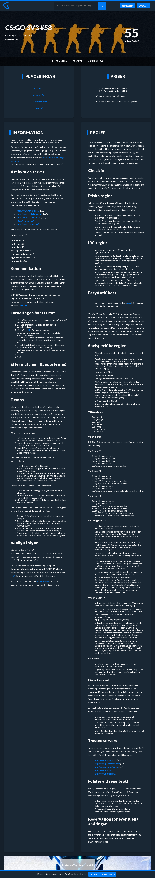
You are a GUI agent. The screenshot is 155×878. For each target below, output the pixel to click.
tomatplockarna (40, 101)
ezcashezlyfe (38, 108)
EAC (129, 303)
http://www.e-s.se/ (25, 221)
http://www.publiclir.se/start (29, 214)
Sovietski (37, 89)
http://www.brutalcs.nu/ (28, 224)
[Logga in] (143, 5)
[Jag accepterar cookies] (102, 874)
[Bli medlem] (127, 5)
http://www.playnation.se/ (29, 217)
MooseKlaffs (38, 95)
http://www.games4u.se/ (28, 211)
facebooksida (43, 581)
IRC (29, 330)
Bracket (77, 61)
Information (59, 61)
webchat (24, 305)
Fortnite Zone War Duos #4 (77, 865)
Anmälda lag (95, 61)
